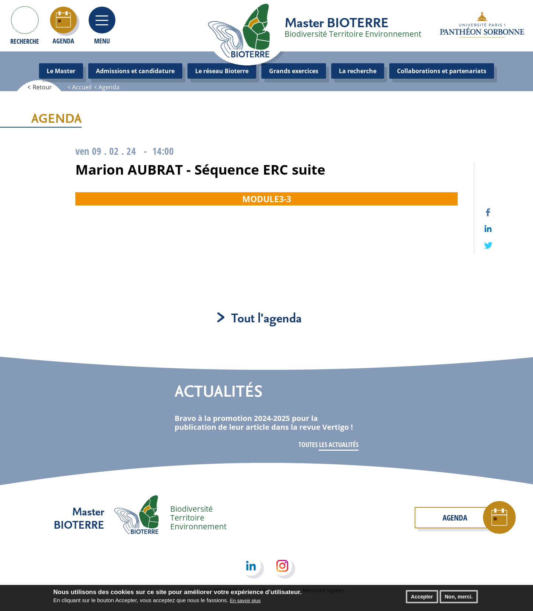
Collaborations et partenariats (441, 71)
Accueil (82, 87)
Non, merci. (459, 598)
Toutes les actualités (328, 444)
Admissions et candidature (135, 71)
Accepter (422, 598)
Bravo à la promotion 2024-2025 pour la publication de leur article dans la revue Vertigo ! (264, 422)
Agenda (109, 87)
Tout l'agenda (266, 317)
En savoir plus (245, 602)
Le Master (61, 71)
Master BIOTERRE (337, 22)
